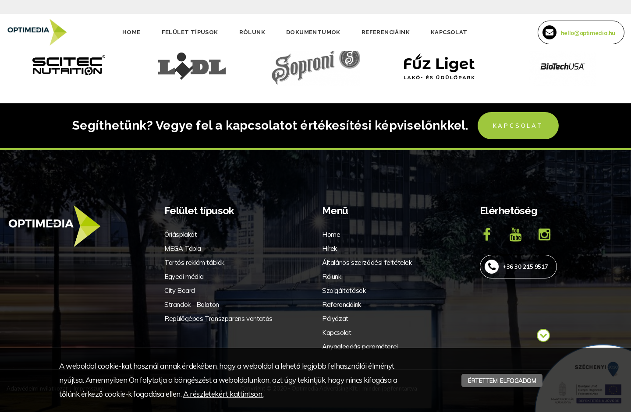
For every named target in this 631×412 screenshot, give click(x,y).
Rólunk (252, 32)
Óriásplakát (180, 234)
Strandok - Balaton (191, 304)
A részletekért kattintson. (223, 393)
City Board (179, 290)
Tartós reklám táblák (194, 262)
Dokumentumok (313, 32)
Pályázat (335, 318)
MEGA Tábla (182, 248)
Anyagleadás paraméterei (360, 346)
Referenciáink (386, 32)
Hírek (329, 248)
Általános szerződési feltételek (367, 262)
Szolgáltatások (343, 290)
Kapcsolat (449, 32)
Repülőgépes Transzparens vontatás (218, 318)
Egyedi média (183, 276)
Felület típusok (190, 32)
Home (131, 32)
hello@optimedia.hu (578, 32)
